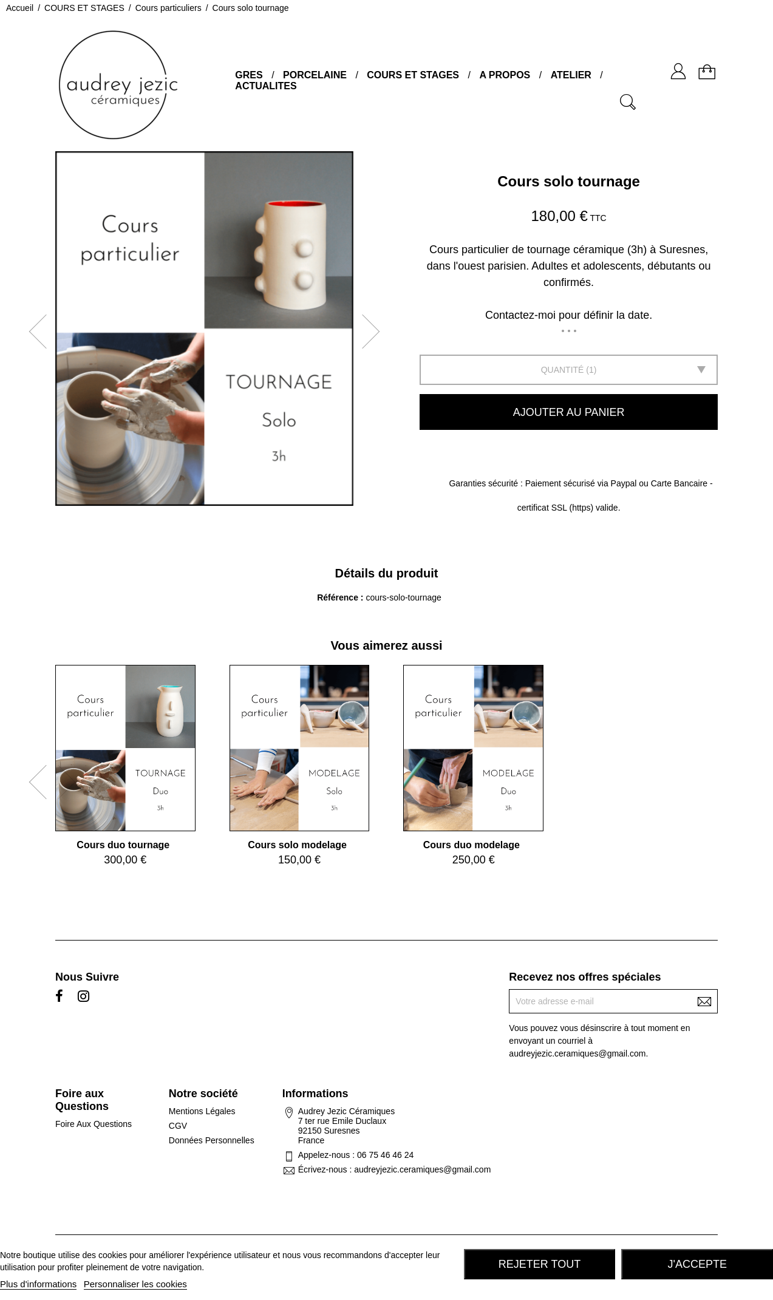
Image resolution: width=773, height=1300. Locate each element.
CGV (178, 1126)
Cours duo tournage (123, 845)
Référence (339, 597)
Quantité (562, 370)
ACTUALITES (265, 86)
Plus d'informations (38, 1284)
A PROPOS (504, 75)
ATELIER (571, 75)
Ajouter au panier (569, 412)
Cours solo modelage (297, 845)
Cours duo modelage (471, 845)
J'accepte (697, 1264)
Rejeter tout (540, 1264)
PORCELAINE (315, 75)
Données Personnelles (211, 1140)
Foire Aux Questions (93, 1124)
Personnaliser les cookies (135, 1284)
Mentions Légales (202, 1111)
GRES (248, 75)
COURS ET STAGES (413, 75)
